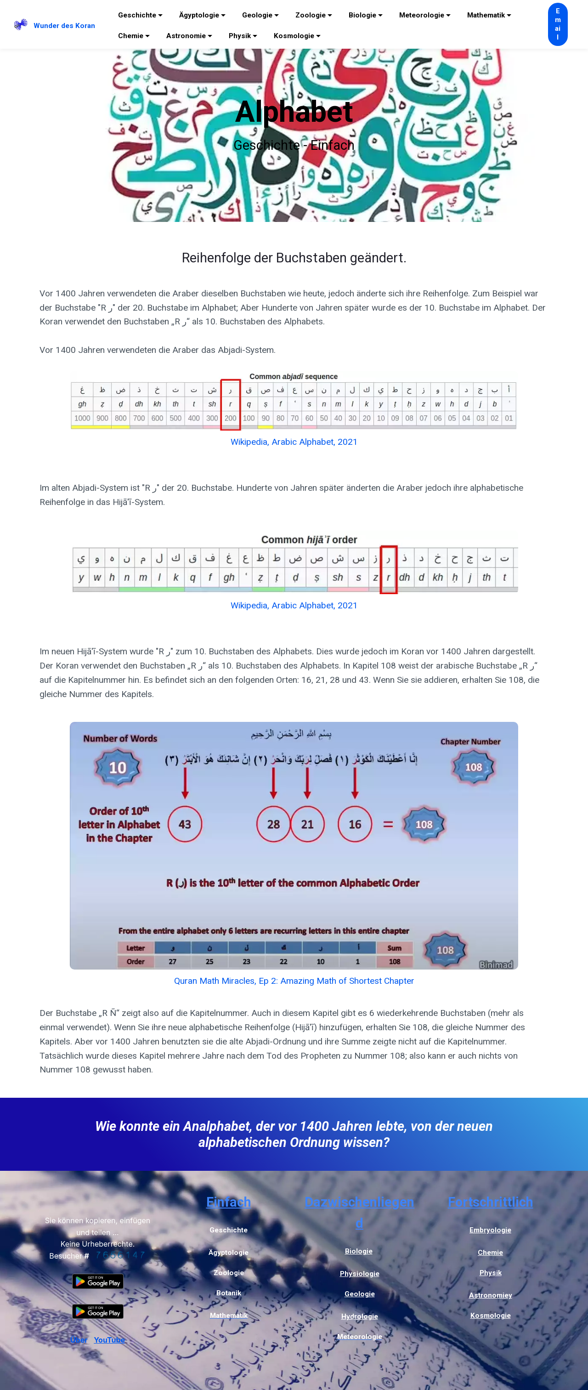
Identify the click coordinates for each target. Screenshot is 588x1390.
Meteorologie (421, 15)
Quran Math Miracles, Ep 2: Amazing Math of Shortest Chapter (294, 981)
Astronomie (186, 36)
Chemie (130, 36)
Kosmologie (294, 36)
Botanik (228, 1293)
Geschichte (137, 15)
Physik (240, 36)
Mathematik (486, 15)
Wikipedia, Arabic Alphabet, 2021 (294, 442)
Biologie (362, 15)
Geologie (257, 15)
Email (558, 24)
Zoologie (310, 15)
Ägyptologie (199, 15)
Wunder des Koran (64, 26)
